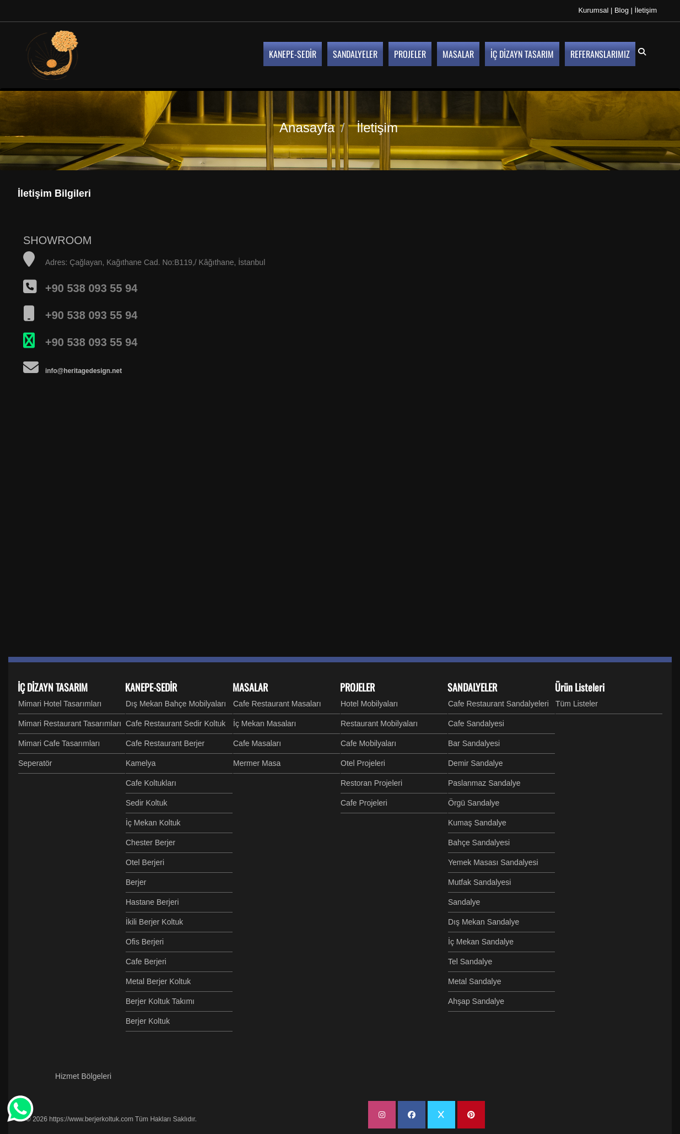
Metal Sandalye (474, 981)
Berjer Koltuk (148, 1021)
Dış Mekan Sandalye (483, 921)
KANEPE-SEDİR (151, 687)
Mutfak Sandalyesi (479, 882)
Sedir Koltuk (146, 802)
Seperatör (35, 763)
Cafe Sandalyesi (476, 723)
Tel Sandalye (470, 961)
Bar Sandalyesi (474, 743)
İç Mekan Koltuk (153, 822)
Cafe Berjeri (146, 961)
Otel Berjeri (145, 862)
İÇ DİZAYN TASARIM (53, 687)
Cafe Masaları (257, 743)
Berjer (136, 882)
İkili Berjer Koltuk (154, 921)
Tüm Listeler (576, 703)
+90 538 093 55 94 (91, 342)
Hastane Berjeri (152, 902)
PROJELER (357, 687)
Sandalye (464, 902)
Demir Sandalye (475, 763)
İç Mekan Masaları (264, 723)
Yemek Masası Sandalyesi (493, 862)
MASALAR (250, 687)
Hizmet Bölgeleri (83, 1076)
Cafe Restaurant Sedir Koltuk (175, 723)
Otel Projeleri (363, 763)
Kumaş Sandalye (477, 822)
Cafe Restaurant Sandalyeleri (498, 703)
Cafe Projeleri (364, 802)
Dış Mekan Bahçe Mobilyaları (176, 703)
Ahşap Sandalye (476, 1001)
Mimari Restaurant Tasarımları (69, 723)
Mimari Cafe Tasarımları (59, 743)
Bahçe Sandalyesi (479, 842)
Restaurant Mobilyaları (379, 723)
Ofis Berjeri (145, 941)
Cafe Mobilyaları (368, 743)
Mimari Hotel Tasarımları (59, 703)
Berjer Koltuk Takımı (160, 1001)
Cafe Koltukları (151, 783)
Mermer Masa (256, 763)
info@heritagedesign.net (83, 371)
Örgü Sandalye (473, 802)
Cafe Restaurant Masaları (277, 703)
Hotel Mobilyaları (369, 703)
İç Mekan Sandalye (481, 941)
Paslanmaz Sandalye (484, 783)
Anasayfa (306, 127)
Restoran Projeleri (371, 783)
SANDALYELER (472, 687)
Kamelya (140, 763)
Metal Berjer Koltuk (158, 981)
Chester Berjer (150, 842)
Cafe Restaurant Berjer (165, 743)
